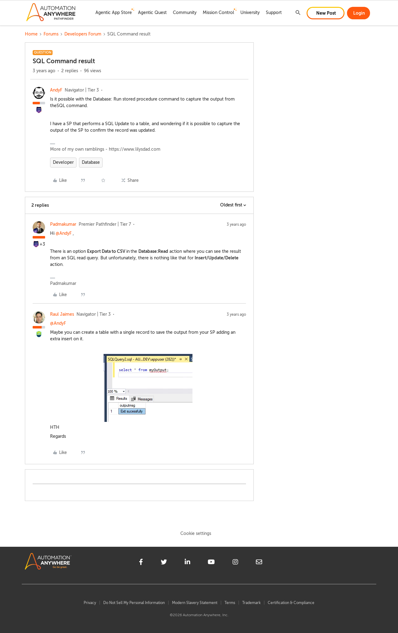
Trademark (251, 603)
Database (91, 162)
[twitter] (164, 563)
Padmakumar (63, 224)
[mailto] (259, 563)
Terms (229, 603)
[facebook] (141, 563)
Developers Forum (82, 34)
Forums (51, 34)
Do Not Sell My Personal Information (134, 603)
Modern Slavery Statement (194, 603)
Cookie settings (195, 533)
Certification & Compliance (291, 603)
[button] (326, 13)
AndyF (56, 90)
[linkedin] (187, 563)
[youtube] (211, 563)
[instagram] (235, 563)
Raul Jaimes (62, 314)
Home (31, 34)
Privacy (90, 603)
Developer (63, 162)
